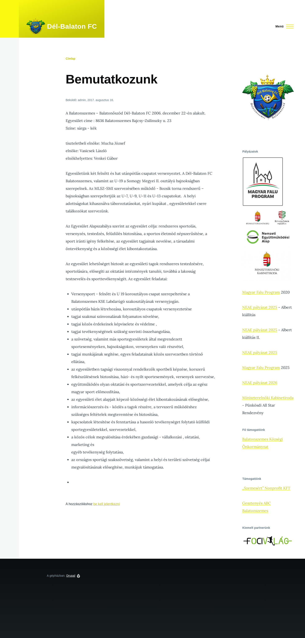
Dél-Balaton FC (72, 26)
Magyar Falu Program (261, 292)
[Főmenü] (283, 26)
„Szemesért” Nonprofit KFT (266, 488)
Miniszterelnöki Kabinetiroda (267, 397)
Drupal (70, 575)
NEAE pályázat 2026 (259, 382)
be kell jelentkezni (106, 504)
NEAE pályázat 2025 (259, 307)
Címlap (71, 58)
